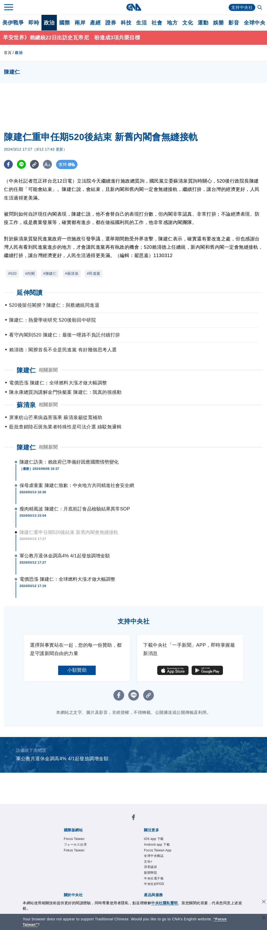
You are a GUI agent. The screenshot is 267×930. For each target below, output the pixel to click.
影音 (233, 23)
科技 (126, 23)
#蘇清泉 (71, 273)
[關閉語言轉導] (264, 918)
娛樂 (218, 23)
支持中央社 (242, 7)
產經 (95, 23)
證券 (110, 23)
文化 (187, 23)
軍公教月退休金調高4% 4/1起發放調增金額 (65, 555)
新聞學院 (150, 873)
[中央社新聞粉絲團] (133, 818)
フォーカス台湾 (75, 845)
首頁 (7, 53)
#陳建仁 (50, 273)
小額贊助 (77, 670)
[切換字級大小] (48, 164)
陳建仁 (26, 447)
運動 (203, 23)
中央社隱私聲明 (164, 903)
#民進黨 (93, 273)
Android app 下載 (157, 845)
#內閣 (30, 273)
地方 (172, 23)
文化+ (148, 861)
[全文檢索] (260, 8)
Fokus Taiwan (74, 850)
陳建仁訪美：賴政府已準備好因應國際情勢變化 (69, 462)
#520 (12, 273)
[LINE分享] (21, 164)
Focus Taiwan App (157, 850)
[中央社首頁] (133, 7)
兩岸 (80, 23)
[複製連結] (35, 164)
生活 (141, 23)
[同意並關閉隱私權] (264, 902)
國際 (64, 23)
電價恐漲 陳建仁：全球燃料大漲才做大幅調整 (67, 579)
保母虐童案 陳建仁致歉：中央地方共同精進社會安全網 (77, 485)
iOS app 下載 (154, 839)
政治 (49, 23)
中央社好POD (154, 884)
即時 (33, 23)
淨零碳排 (150, 867)
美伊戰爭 (13, 23)
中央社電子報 (153, 878)
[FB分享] (8, 164)
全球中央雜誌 (153, 856)
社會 (156, 23)
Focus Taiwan (74, 839)
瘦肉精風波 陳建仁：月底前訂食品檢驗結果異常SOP (75, 508)
